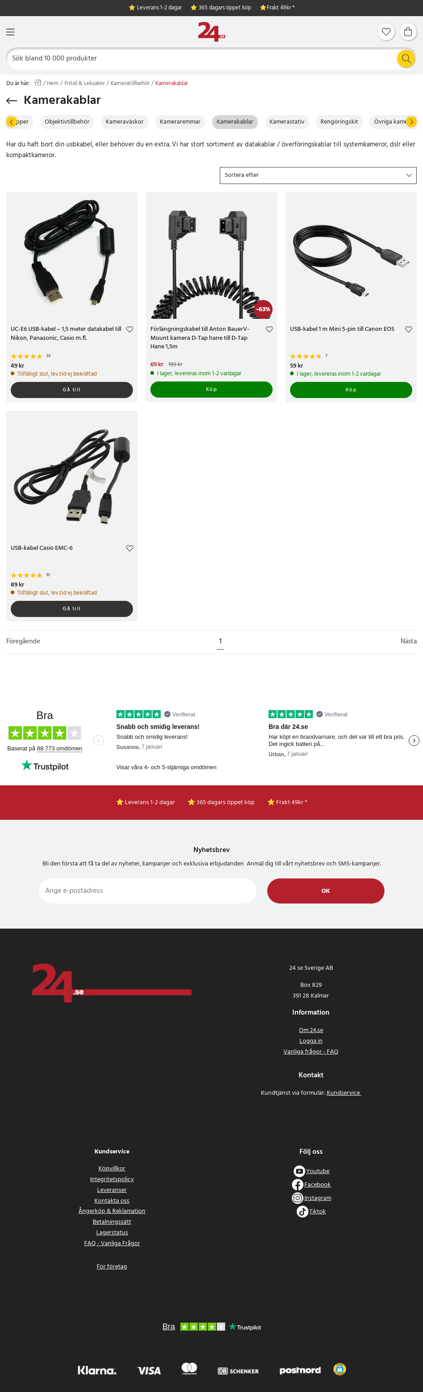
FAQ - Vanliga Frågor (112, 1243)
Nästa (409, 642)
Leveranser (112, 1190)
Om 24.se (311, 1030)
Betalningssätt (112, 1222)
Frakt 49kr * (281, 8)
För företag (112, 1267)
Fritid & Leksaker (84, 83)
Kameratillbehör (130, 83)
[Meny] (10, 32)
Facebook (317, 1185)
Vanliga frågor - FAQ (310, 1052)
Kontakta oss (111, 1201)
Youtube (317, 1171)
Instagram (317, 1198)
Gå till (72, 389)
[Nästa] (411, 121)
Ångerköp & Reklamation (111, 1211)
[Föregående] (11, 121)
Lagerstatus (112, 1233)
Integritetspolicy (112, 1179)
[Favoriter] (386, 31)
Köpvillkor (111, 1169)
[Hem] (211, 32)
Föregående (23, 642)
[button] (318, 175)
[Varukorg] (408, 31)
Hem (53, 83)
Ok (325, 891)
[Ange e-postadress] (148, 891)
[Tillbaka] (11, 100)
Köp (212, 389)
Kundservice (344, 1093)
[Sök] (212, 58)
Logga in (311, 1041)
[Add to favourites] (129, 330)
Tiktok (317, 1212)
